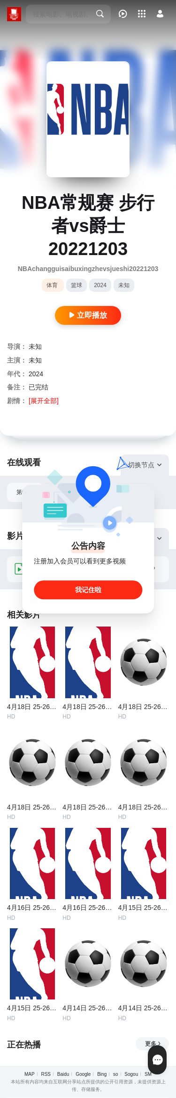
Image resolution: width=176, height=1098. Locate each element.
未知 (124, 285)
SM (148, 1074)
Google (83, 1074)
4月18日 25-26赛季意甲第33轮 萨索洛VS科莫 (143, 706)
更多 (153, 1043)
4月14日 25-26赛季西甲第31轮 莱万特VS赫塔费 (143, 1008)
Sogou (131, 1074)
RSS (46, 1074)
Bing (102, 1074)
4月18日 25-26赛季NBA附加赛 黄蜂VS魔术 (32, 706)
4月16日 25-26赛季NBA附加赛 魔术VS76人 (87, 907)
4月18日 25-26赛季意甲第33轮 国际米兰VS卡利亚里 (32, 807)
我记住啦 (88, 590)
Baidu (63, 1074)
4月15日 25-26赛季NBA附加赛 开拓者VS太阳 (32, 1008)
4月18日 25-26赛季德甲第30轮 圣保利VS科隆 (87, 807)
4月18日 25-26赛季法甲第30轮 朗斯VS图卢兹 (143, 807)
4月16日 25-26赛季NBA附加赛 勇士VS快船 (32, 907)
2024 (100, 285)
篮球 (76, 285)
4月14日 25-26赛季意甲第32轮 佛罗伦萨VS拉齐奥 (87, 1008)
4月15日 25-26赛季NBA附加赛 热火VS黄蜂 (143, 907)
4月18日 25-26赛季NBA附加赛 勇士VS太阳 (87, 706)
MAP (29, 1074)
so (115, 1074)
